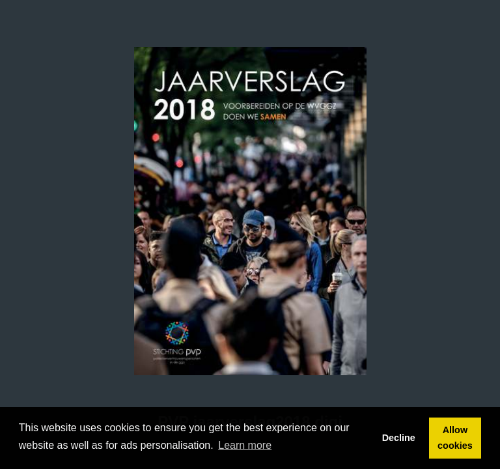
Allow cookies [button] (455, 438)
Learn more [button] (244, 445)
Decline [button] (398, 438)
